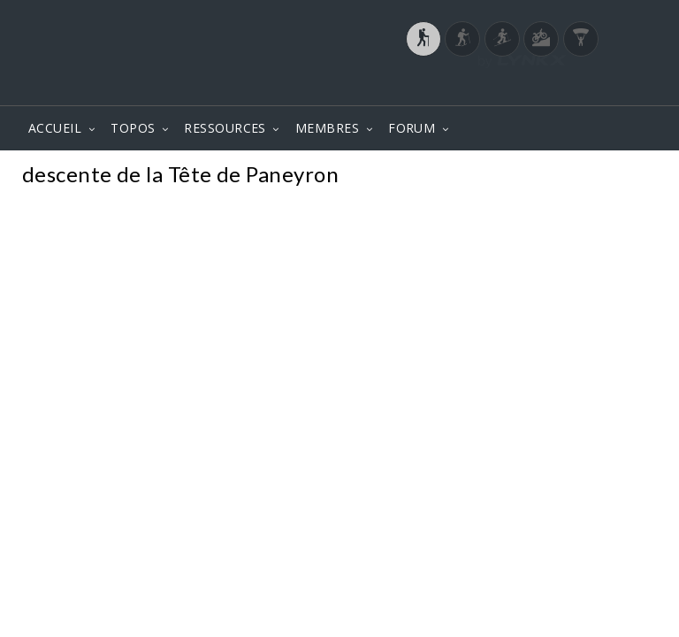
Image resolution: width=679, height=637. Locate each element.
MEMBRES (327, 127)
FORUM (411, 127)
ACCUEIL (54, 127)
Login (565, 87)
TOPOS (133, 127)
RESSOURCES (225, 127)
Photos (624, 176)
